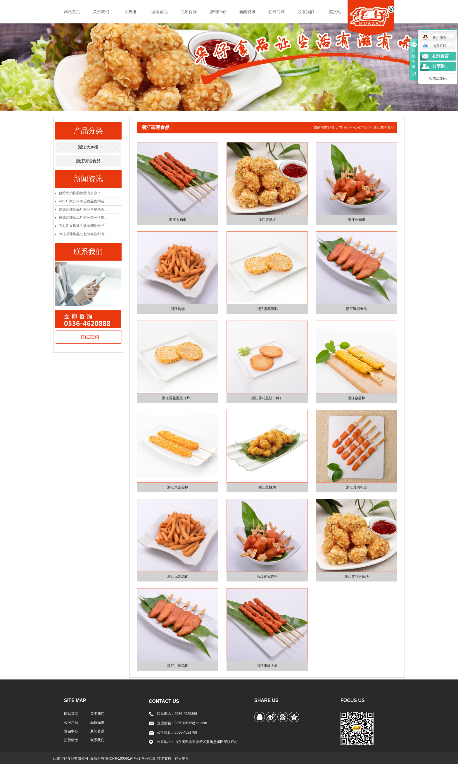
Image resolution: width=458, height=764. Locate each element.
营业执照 (148, 758)
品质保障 (189, 11)
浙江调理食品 (88, 161)
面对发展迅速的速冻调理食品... (83, 226)
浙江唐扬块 (267, 220)
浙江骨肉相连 (356, 487)
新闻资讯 (247, 11)
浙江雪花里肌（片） (177, 398)
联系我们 (306, 11)
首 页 (343, 127)
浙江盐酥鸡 (267, 487)
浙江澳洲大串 (267, 666)
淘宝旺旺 (435, 46)
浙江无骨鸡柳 (177, 576)
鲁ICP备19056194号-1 (123, 758)
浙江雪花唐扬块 (356, 576)
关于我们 (101, 11)
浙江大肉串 (177, 220)
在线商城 (276, 11)
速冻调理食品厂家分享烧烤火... (83, 209)
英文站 (335, 11)
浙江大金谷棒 (177, 487)
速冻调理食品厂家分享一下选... (83, 218)
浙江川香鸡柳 (177, 666)
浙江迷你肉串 (267, 576)
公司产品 (360, 127)
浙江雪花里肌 (267, 309)
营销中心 (218, 11)
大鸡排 (130, 11)
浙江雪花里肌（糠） (267, 398)
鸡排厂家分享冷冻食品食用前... (83, 201)
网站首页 (72, 11)
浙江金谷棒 (356, 398)
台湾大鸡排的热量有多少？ (80, 193)
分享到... (440, 66)
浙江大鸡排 (88, 147)
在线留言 (440, 56)
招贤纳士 (71, 740)
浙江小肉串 (356, 220)
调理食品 (159, 11)
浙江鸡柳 (178, 309)
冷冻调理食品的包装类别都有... (83, 234)
